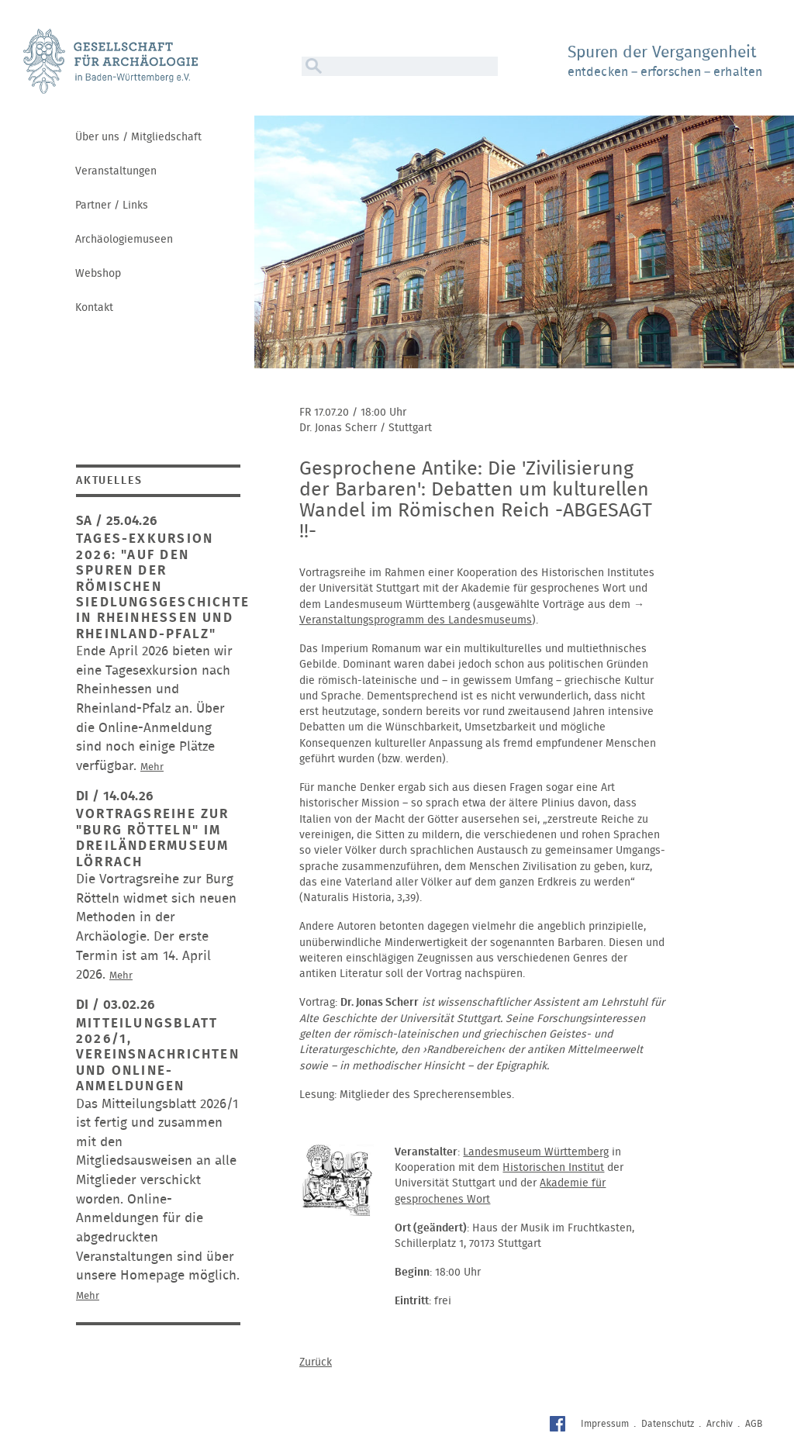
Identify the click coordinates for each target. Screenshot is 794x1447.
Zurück (315, 1362)
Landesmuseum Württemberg (536, 1152)
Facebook (559, 1425)
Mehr (152, 767)
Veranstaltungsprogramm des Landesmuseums (415, 620)
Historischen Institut (553, 1167)
